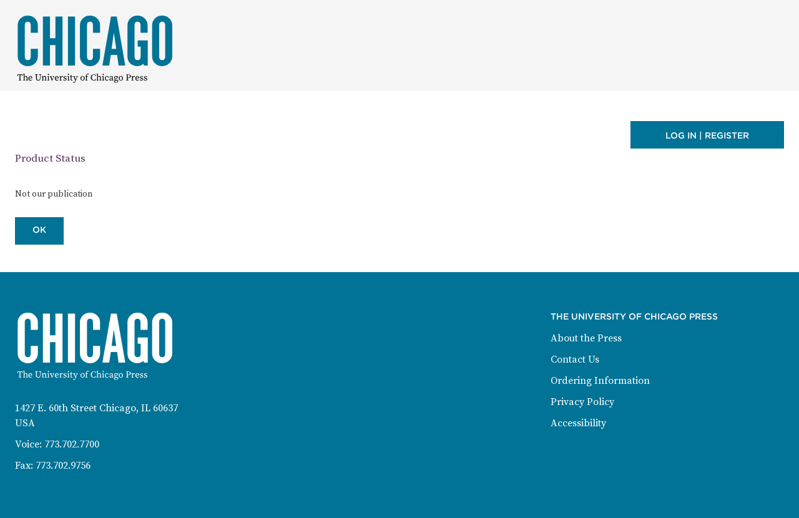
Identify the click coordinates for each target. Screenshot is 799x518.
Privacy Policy (582, 402)
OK (39, 229)
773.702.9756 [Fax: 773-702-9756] (63, 465)
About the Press (586, 338)
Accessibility (578, 423)
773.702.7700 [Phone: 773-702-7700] (71, 444)
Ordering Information (600, 380)
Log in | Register (707, 135)
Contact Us (575, 359)
